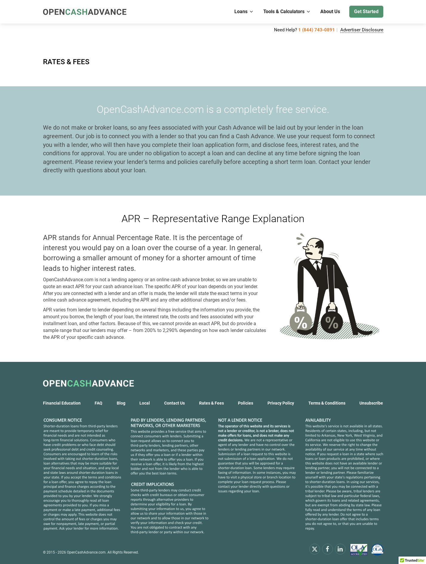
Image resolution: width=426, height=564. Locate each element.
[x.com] (315, 549)
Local (144, 403)
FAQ (98, 403)
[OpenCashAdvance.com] (85, 12)
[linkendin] (340, 549)
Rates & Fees (211, 403)
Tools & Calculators (287, 11)
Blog (121, 403)
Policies (245, 403)
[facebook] (327, 549)
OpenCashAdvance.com (86, 552)
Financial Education (62, 403)
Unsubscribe (371, 403)
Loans (244, 11)
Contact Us (174, 403)
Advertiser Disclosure (361, 30)
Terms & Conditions (326, 403)
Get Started (366, 11)
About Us (330, 11)
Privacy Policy (280, 403)
